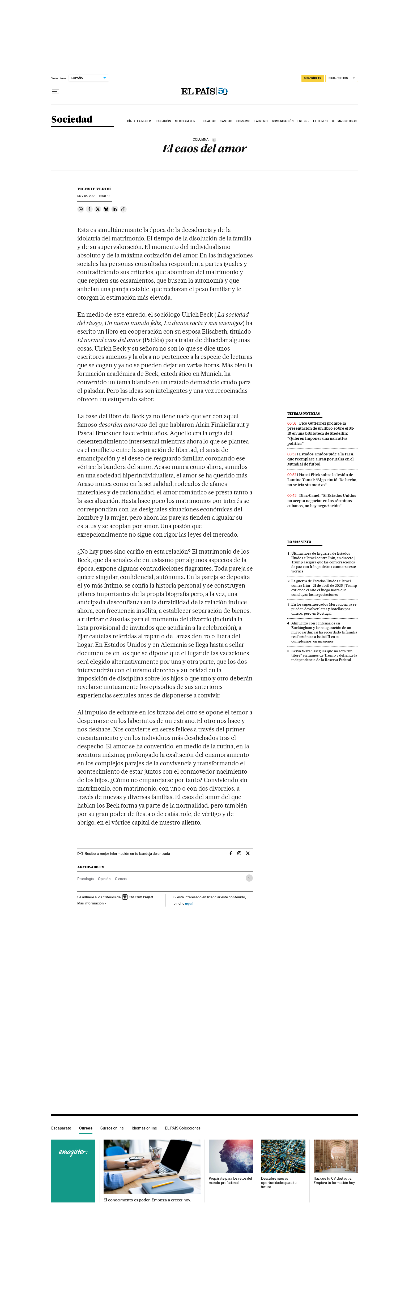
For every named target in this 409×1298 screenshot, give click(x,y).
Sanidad (226, 121)
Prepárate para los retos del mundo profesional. (230, 1180)
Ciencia (121, 879)
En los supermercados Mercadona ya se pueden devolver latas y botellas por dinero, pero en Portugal (323, 608)
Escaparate (61, 1128)
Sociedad (72, 120)
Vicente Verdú (94, 189)
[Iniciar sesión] (341, 78)
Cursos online (112, 1128)
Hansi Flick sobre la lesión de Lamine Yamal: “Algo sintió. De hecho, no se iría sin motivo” (322, 479)
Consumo (243, 121)
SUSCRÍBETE (312, 78)
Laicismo (261, 121)
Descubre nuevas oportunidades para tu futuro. (278, 1182)
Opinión (104, 879)
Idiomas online (144, 1128)
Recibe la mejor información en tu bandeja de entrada (127, 853)
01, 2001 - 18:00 (94, 196)
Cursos (85, 1128)
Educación (163, 121)
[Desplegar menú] (55, 91)
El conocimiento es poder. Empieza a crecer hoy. (147, 1200)
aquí (189, 903)
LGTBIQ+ (303, 121)
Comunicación (282, 121)
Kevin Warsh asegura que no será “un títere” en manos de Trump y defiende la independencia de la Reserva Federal (324, 655)
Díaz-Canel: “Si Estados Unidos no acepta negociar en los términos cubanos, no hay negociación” (321, 500)
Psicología (85, 879)
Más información (91, 903)
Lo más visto (299, 542)
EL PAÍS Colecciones (183, 1128)
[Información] (214, 140)
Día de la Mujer (139, 121)
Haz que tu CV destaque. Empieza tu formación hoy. (334, 1180)
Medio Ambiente (186, 121)
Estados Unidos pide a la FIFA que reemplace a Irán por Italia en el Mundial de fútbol (320, 459)
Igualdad (209, 121)
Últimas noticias (344, 121)
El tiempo (320, 121)
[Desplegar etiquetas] (249, 878)
